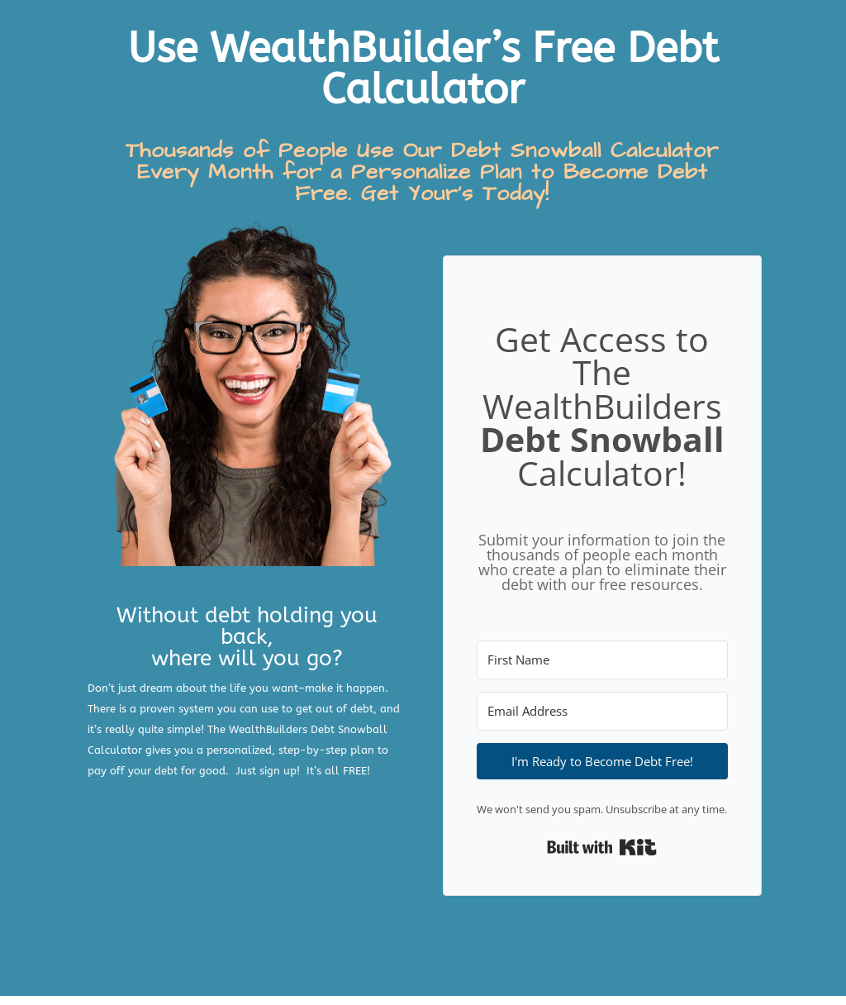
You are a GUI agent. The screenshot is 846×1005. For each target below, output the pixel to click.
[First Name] (602, 660)
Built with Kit (602, 847)
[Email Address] (602, 711)
